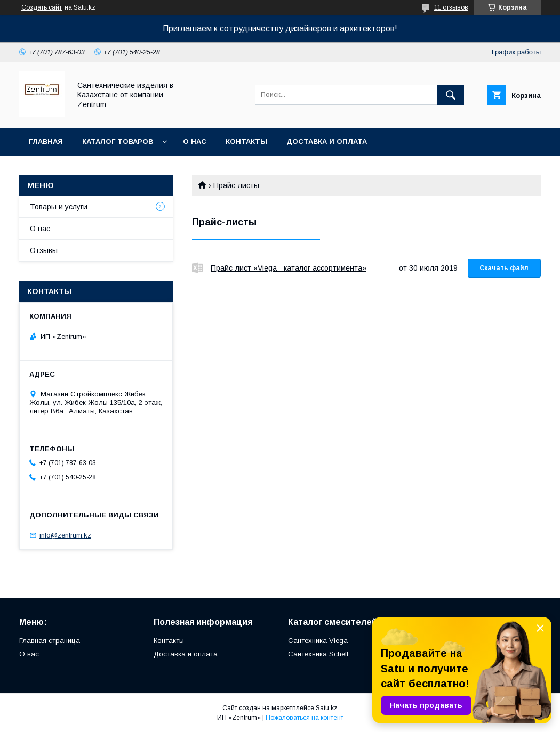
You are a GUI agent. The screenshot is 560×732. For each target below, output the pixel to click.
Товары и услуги (58, 206)
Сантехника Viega (318, 641)
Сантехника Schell (318, 654)
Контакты (246, 141)
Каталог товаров (117, 141)
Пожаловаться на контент (304, 717)
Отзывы (44, 250)
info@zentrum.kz (65, 535)
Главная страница (49, 641)
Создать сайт (41, 7)
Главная (46, 141)
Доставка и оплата (326, 141)
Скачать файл (504, 268)
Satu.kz (327, 708)
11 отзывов (451, 7)
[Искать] (450, 95)
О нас (194, 141)
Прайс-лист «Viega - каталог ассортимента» (197, 268)
